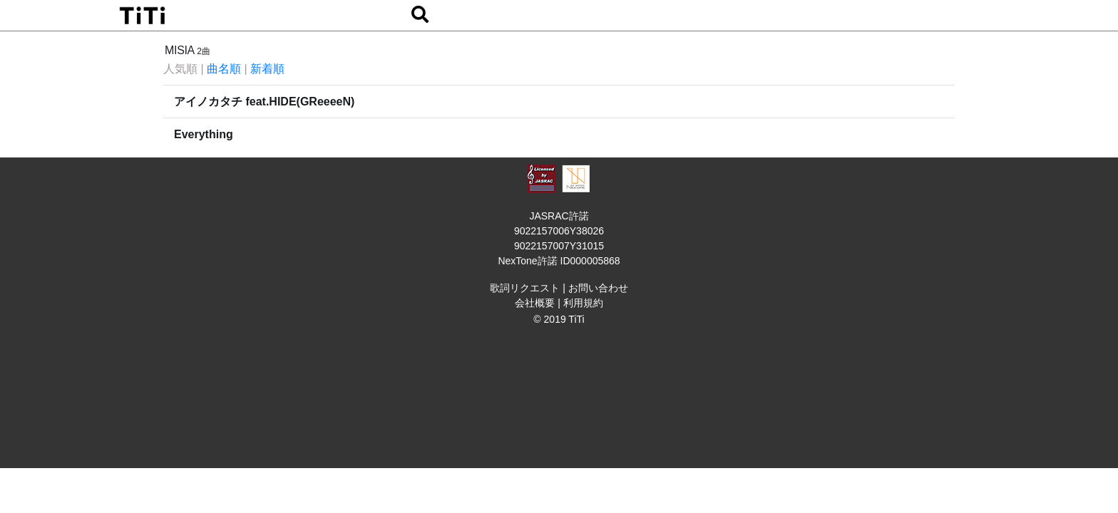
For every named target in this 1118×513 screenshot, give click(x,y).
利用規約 (583, 303)
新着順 (267, 69)
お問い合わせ (598, 288)
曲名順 (224, 69)
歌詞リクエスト (525, 288)
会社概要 (535, 303)
